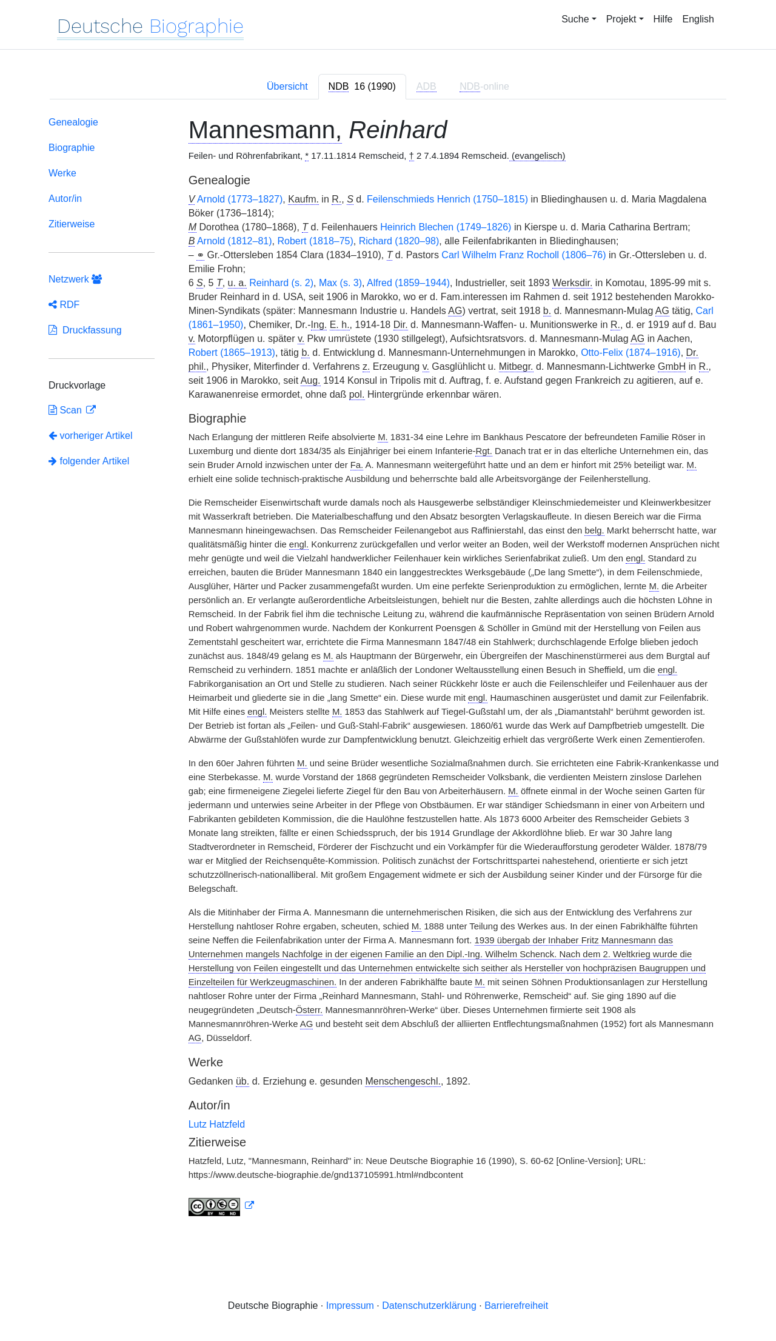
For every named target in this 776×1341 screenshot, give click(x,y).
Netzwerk (75, 279)
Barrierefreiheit (516, 1305)
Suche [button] (575, 19)
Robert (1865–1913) (232, 352)
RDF (63, 304)
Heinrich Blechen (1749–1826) (445, 227)
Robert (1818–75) (315, 241)
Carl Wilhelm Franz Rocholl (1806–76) (523, 255)
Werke (62, 173)
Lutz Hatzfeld (217, 1124)
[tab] (362, 86)
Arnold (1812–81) (234, 241)
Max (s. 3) (340, 283)
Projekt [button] (621, 19)
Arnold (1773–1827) (240, 199)
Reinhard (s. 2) (281, 283)
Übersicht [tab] (287, 86)
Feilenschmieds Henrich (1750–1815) (447, 199)
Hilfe (663, 19)
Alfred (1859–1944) (408, 283)
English (698, 19)
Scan (66, 410)
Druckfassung (85, 330)
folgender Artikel (88, 461)
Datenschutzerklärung (429, 1305)
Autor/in (65, 198)
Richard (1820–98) (399, 241)
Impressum (350, 1305)
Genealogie (73, 122)
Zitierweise (71, 224)
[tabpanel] (388, 668)
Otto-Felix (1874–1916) (631, 352)
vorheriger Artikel (90, 435)
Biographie (71, 147)
